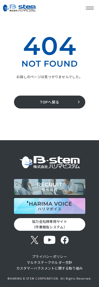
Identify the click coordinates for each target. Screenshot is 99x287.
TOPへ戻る (49, 102)
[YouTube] (49, 240)
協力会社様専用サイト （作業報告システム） (49, 224)
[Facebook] (64, 240)
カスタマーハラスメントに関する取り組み (49, 268)
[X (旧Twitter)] (34, 240)
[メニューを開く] (90, 8)
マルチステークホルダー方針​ (49, 262)
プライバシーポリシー (49, 256)
